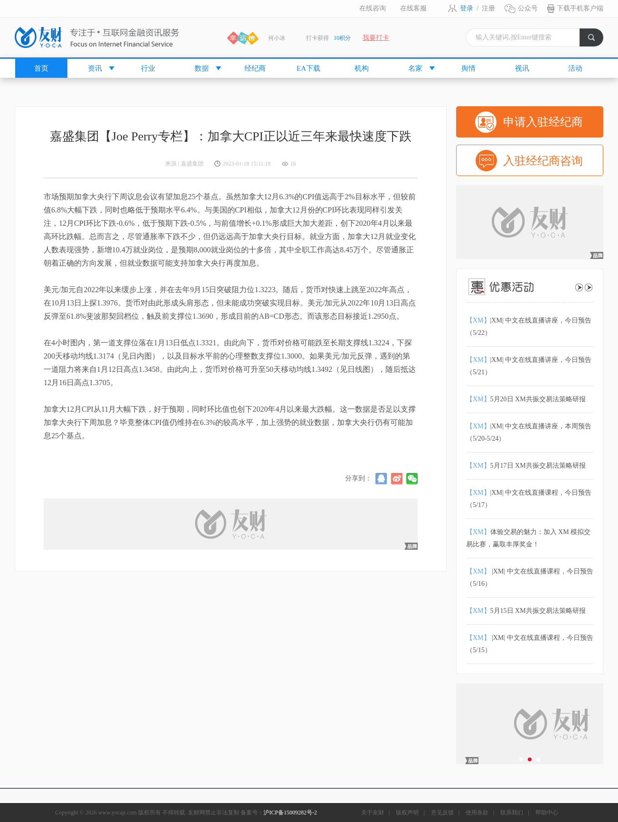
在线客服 (413, 8)
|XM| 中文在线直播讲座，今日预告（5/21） (528, 366)
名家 (415, 68)
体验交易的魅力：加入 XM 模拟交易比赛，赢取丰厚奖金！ (528, 538)
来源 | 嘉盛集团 (184, 163)
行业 (148, 68)
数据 (202, 68)
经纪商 (255, 68)
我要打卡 (376, 37)
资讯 (95, 68)
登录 (466, 8)
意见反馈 (442, 812)
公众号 (528, 8)
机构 (362, 68)
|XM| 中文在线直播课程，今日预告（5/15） (529, 644)
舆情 (468, 68)
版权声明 (407, 812)
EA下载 (308, 68)
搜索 (595, 40)
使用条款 (477, 812)
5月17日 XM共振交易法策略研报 (526, 465)
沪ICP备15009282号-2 (290, 812)
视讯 (522, 68)
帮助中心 (546, 812)
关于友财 (372, 812)
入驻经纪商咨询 (543, 161)
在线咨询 (372, 8)
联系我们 (511, 812)
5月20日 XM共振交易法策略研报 (526, 399)
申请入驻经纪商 (543, 122)
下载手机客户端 (580, 8)
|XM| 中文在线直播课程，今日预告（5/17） (528, 498)
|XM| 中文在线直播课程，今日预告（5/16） (529, 577)
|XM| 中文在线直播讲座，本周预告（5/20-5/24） (528, 432)
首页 (41, 68)
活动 (575, 68)
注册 (488, 8)
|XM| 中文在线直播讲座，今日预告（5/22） (528, 326)
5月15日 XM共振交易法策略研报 (526, 610)
